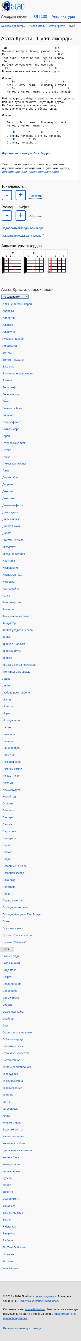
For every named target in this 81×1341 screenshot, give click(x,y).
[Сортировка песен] (15, 297)
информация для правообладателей (29, 172)
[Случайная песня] (55, 5)
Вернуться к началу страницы (22, 1328)
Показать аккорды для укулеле (21, 235)
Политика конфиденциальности (39, 1301)
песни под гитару (45, 1296)
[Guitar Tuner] (45, 5)
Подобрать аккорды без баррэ (26, 153)
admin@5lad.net (35, 1309)
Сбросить (35, 196)
